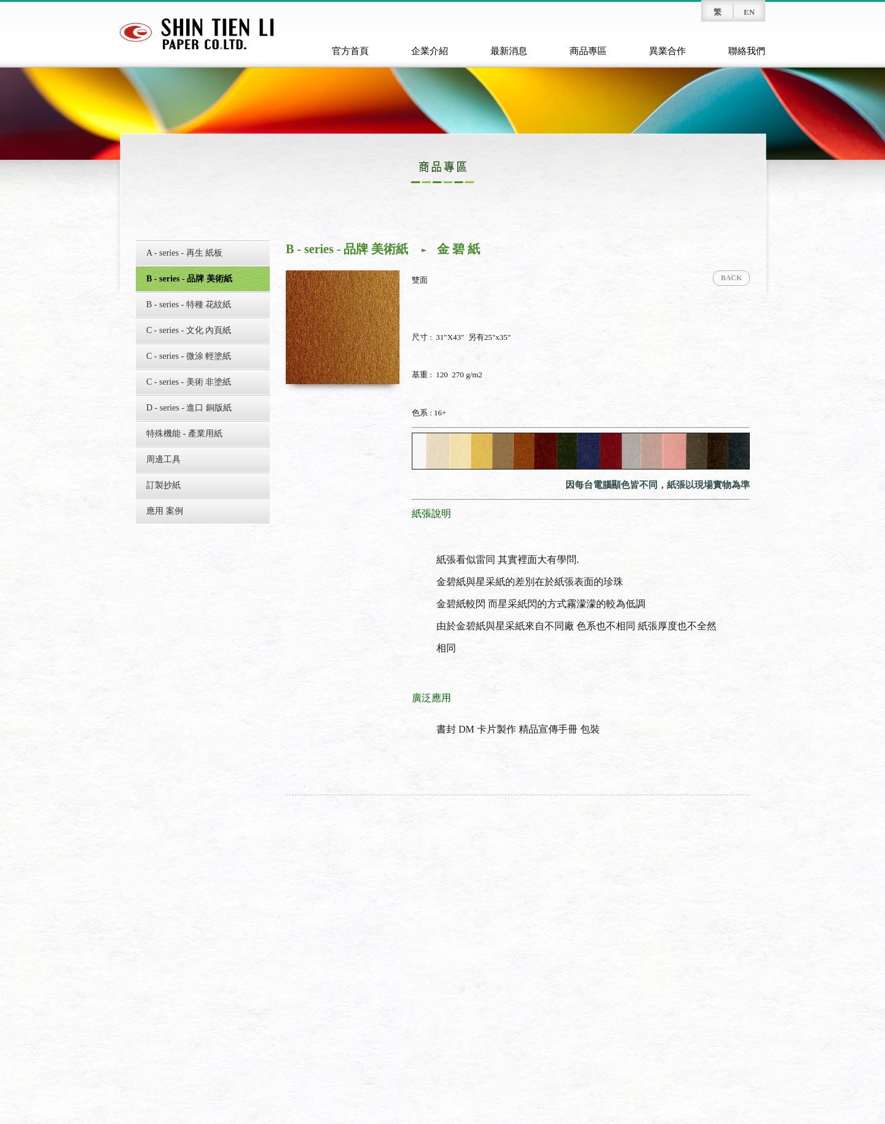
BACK (731, 277)
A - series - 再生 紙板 (184, 252)
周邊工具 (163, 459)
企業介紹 (429, 51)
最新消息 (508, 51)
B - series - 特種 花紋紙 (188, 304)
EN (749, 12)
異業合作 (667, 51)
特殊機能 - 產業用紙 (184, 433)
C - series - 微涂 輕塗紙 (188, 356)
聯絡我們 (746, 51)
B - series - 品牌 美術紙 (189, 278)
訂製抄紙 (163, 485)
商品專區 (588, 51)
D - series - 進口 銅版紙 (189, 407)
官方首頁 (350, 51)
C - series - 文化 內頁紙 (188, 330)
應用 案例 (164, 511)
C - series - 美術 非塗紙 (188, 382)
